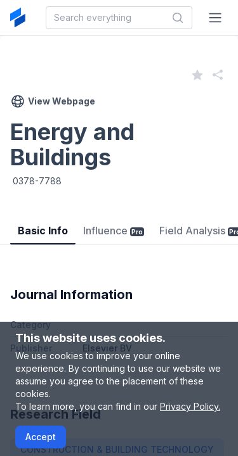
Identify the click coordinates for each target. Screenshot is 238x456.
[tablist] (119, 221)
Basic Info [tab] (43, 230)
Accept (40, 436)
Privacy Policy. (190, 406)
